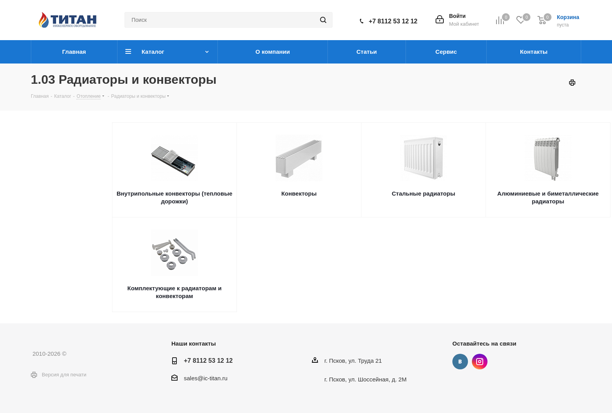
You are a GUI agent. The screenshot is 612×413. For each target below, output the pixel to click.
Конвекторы (299, 193)
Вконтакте (460, 361)
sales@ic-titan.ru (206, 378)
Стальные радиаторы (423, 193)
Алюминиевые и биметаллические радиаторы (548, 197)
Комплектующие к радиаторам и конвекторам (174, 292)
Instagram (479, 361)
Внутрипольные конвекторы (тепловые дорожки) (175, 197)
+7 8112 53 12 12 (393, 21)
